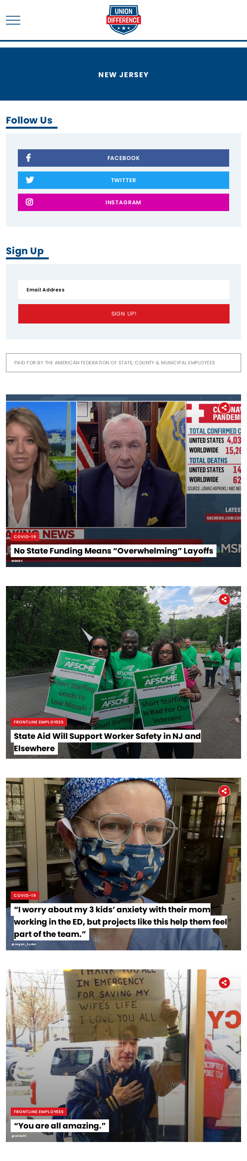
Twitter (81, 181)
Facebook (83, 159)
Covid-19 (25, 537)
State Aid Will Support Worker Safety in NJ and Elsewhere (107, 742)
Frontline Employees (39, 722)
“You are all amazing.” (60, 1125)
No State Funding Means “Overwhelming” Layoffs (113, 550)
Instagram (84, 203)
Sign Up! (124, 314)
